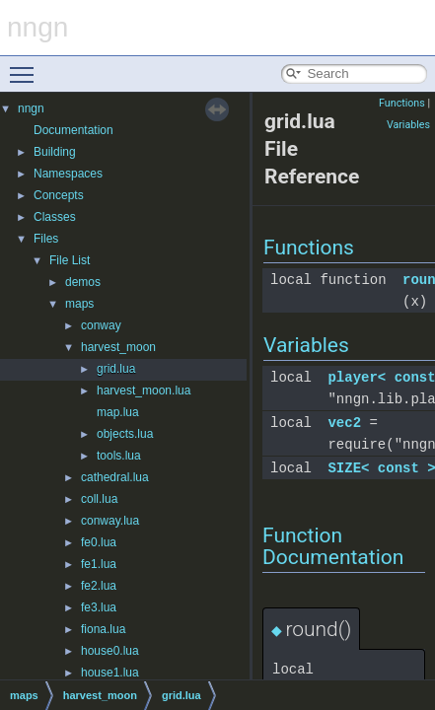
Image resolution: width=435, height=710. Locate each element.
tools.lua (119, 455)
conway (101, 325)
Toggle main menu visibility (26, 66)
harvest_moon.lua (143, 390)
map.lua (118, 412)
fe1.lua (98, 564)
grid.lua (116, 369)
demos (83, 282)
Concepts (59, 195)
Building (55, 152)
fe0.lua (98, 542)
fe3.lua (98, 607)
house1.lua (110, 672)
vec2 (344, 422)
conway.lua (110, 521)
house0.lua (110, 651)
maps (79, 304)
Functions (402, 103)
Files (46, 239)
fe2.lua (98, 586)
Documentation (73, 130)
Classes (55, 217)
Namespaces (68, 173)
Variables (408, 124)
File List (69, 260)
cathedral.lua (115, 477)
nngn (31, 108)
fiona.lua (103, 629)
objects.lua (125, 434)
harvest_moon (118, 347)
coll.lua (99, 499)
